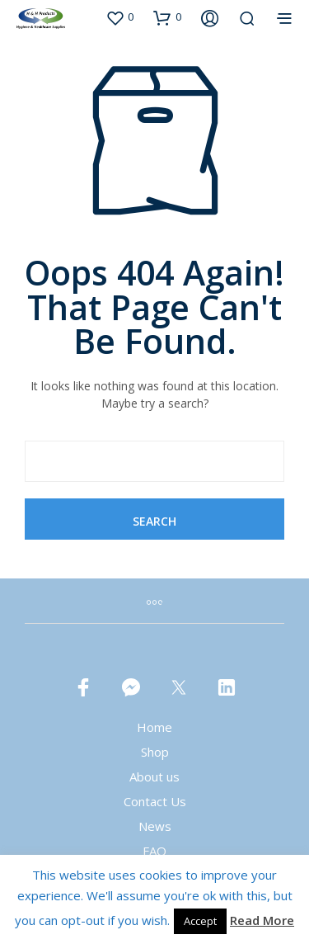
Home (154, 727)
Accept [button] (200, 920)
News (154, 826)
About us (154, 776)
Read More (262, 920)
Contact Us (155, 801)
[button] (119, 17)
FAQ (154, 851)
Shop (155, 751)
